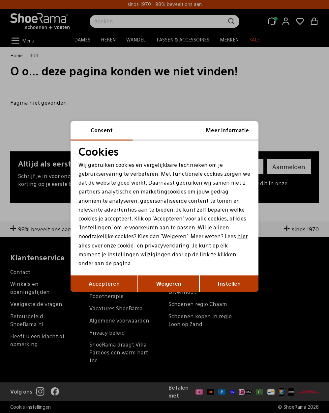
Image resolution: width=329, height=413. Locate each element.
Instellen (229, 283)
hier (242, 236)
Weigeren (168, 283)
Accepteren (104, 283)
